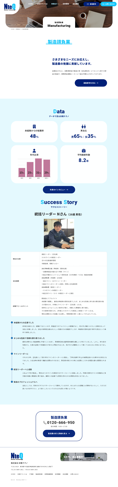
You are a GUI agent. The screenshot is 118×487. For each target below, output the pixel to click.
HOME (30, 2)
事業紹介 (55, 2)
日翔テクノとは (42, 2)
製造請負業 (39, 474)
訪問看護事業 (49, 474)
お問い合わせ (74, 474)
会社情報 (76, 2)
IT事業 (31, 474)
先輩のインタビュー (59, 198)
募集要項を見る (91, 85)
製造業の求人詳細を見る (59, 442)
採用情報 (66, 2)
